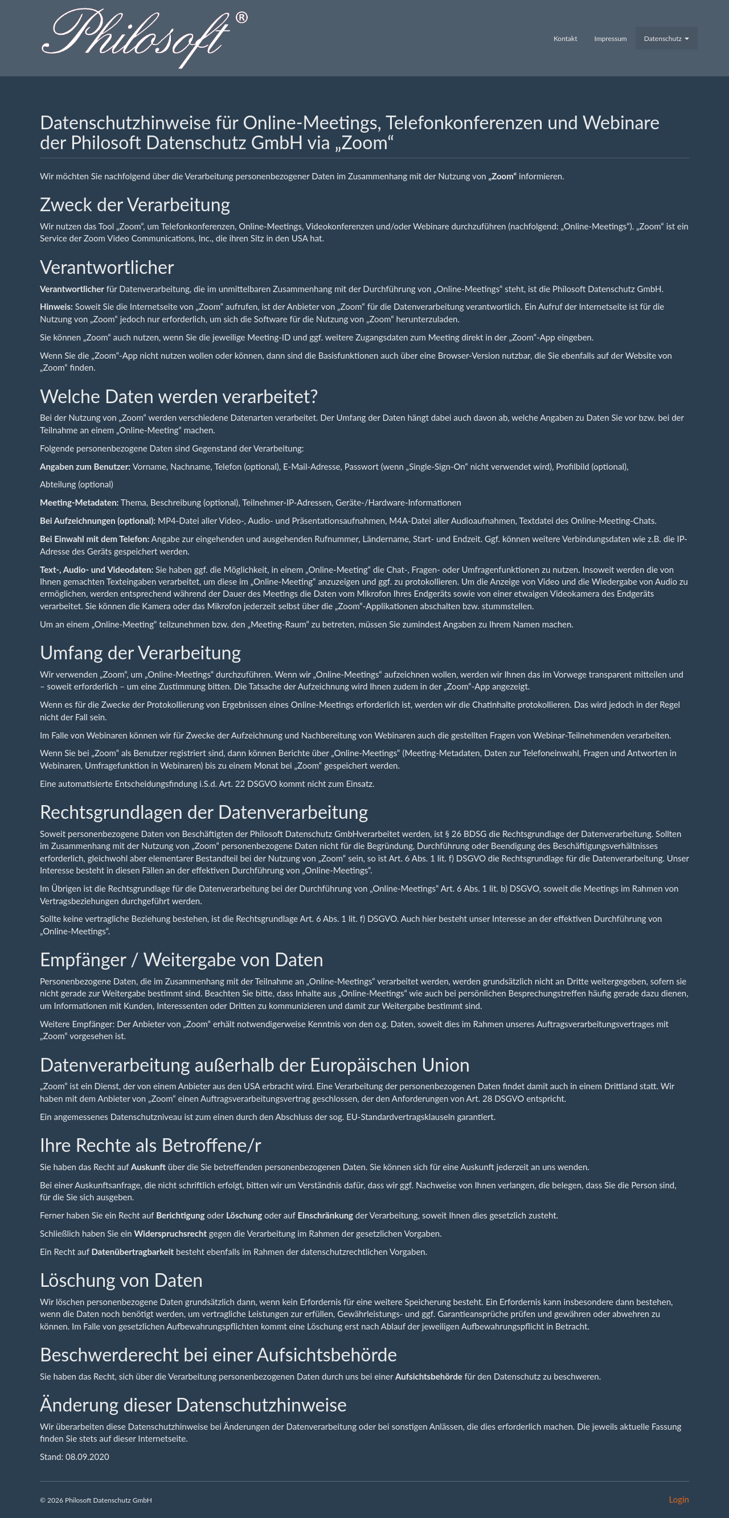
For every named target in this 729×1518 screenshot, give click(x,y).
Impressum (610, 38)
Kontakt (566, 38)
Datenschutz (666, 38)
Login (679, 1499)
